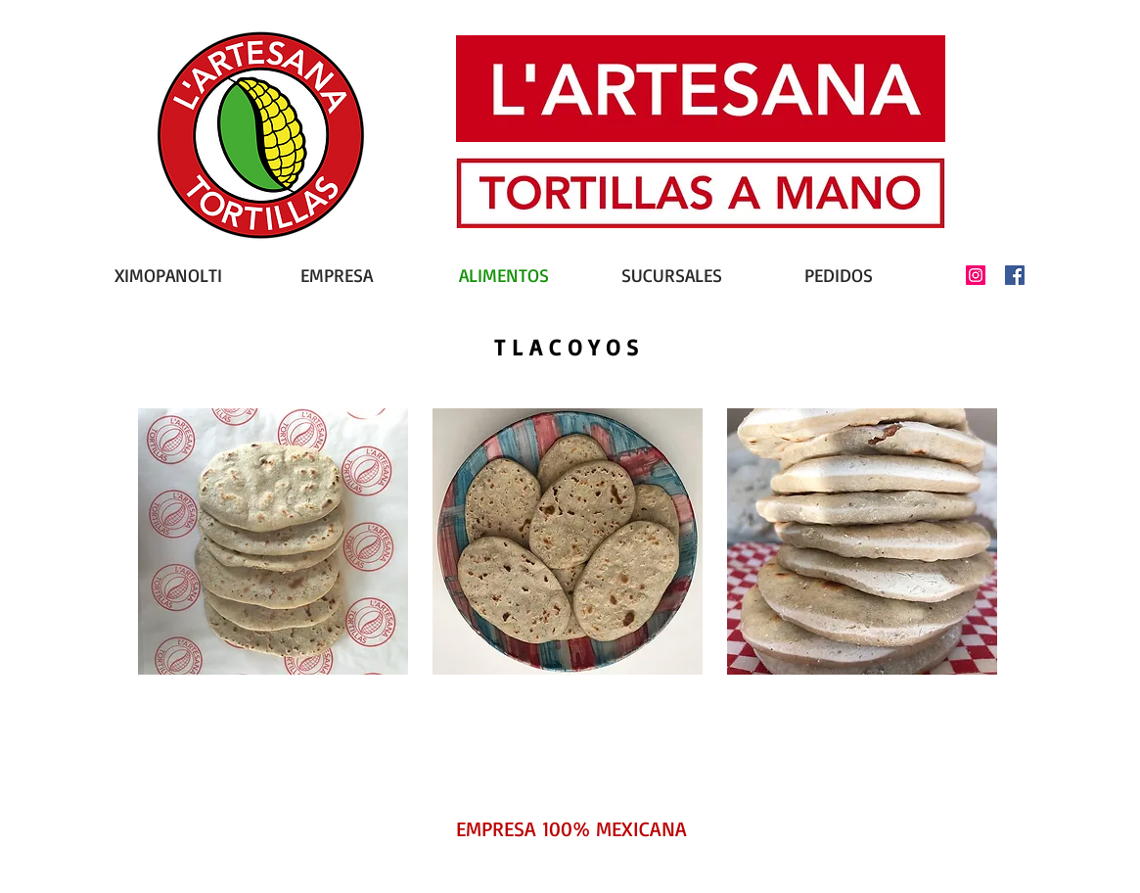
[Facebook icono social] (1015, 275)
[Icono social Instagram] (975, 275)
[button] (273, 541)
